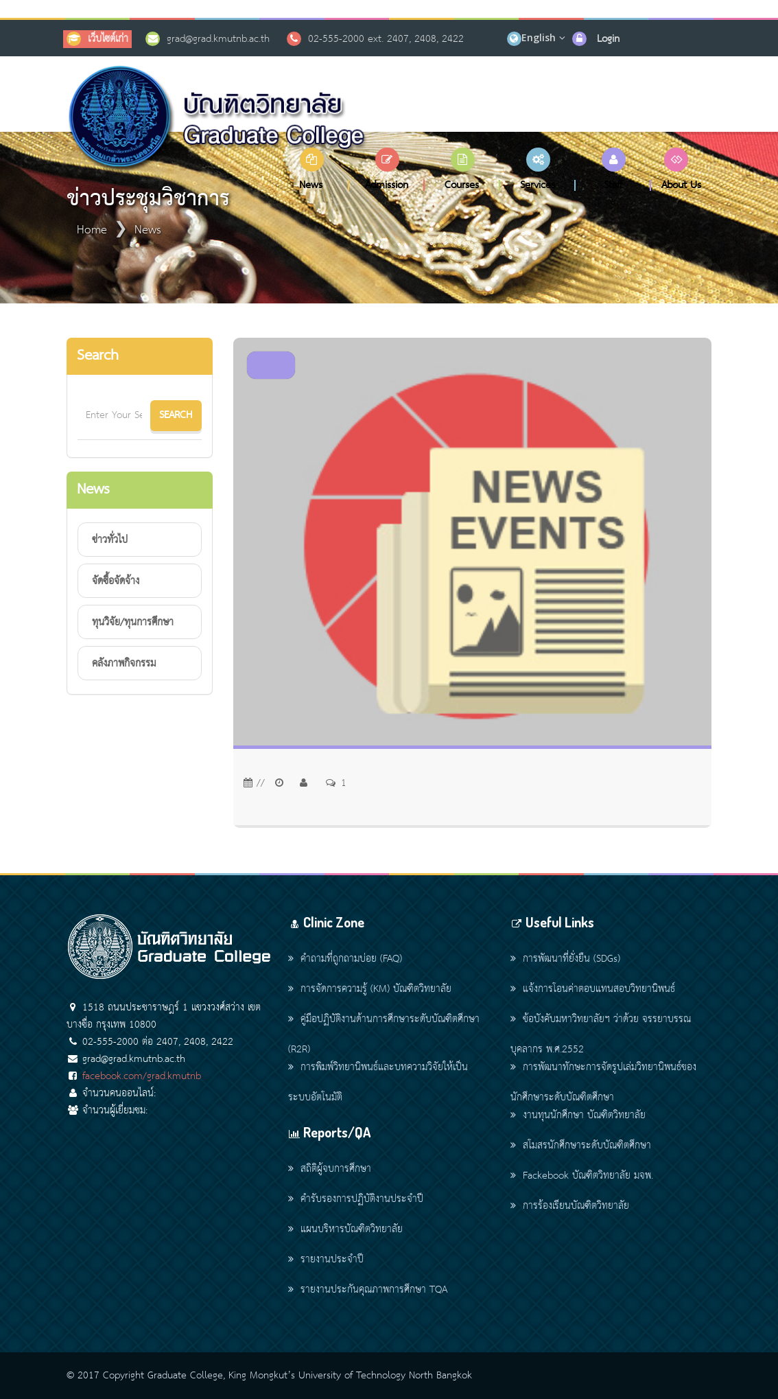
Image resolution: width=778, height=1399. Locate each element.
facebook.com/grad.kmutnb (141, 1076)
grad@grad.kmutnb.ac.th (218, 39)
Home (92, 230)
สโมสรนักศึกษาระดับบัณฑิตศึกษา (580, 1145)
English (538, 37)
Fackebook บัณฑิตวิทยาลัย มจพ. (581, 1176)
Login (608, 39)
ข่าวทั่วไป (110, 540)
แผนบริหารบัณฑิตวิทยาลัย (345, 1229)
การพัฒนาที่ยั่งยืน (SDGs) (565, 959)
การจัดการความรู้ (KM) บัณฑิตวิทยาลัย (369, 989)
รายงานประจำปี (326, 1259)
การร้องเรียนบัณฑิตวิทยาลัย (569, 1206)
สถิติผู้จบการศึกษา (329, 1169)
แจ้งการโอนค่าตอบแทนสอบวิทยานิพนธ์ (592, 989)
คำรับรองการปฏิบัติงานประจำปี (355, 1199)
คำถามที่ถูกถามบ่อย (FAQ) (345, 959)
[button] (311, 169)
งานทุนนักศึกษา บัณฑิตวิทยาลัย (578, 1115)
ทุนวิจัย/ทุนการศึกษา (133, 622)
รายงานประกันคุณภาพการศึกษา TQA (367, 1289)
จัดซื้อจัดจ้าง (115, 581)
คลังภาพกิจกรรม (124, 663)
